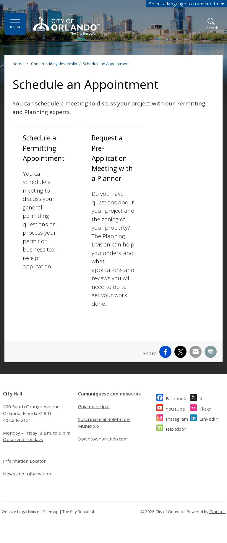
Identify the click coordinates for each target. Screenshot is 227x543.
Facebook (176, 397)
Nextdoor (176, 428)
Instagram (177, 418)
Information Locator (24, 461)
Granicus (217, 511)
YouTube (175, 408)
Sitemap (51, 511)
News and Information (27, 474)
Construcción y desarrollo (54, 63)
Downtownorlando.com (103, 439)
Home (18, 63)
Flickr (205, 408)
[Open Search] (212, 24)
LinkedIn (209, 418)
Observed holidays (23, 439)
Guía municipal (93, 406)
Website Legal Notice (20, 511)
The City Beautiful (78, 511)
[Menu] (15, 23)
